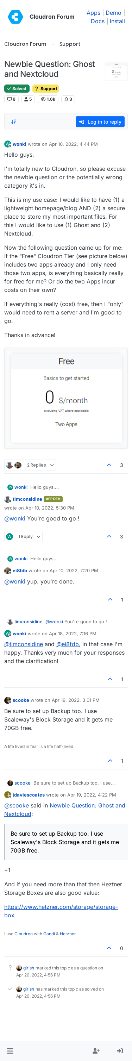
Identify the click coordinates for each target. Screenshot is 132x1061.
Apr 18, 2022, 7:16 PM (72, 633)
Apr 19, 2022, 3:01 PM (76, 700)
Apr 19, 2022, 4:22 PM (91, 795)
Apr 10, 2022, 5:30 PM (49, 508)
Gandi (49, 933)
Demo (113, 12)
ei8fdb (20, 570)
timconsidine (27, 499)
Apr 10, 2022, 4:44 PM (73, 144)
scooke (21, 700)
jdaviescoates (29, 795)
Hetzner (68, 933)
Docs (98, 21)
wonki (19, 144)
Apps (93, 12)
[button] (10, 1051)
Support (45, 88)
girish (28, 967)
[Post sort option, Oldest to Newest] (13, 122)
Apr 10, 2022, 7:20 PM (74, 570)
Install (117, 21)
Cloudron (23, 933)
